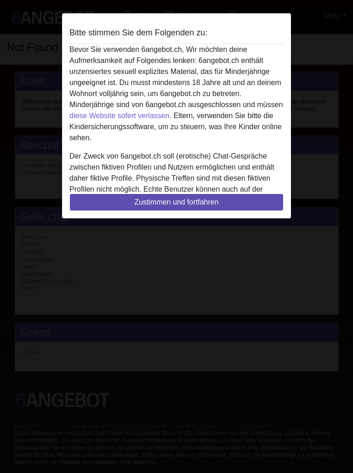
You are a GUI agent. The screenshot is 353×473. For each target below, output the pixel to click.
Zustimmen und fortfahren (176, 202)
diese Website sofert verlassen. (120, 116)
